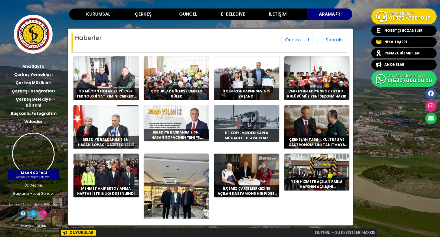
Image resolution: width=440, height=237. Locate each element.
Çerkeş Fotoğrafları (33, 91)
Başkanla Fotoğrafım (33, 113)
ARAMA (330, 14)
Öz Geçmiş (33, 185)
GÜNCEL (188, 14)
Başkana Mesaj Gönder (33, 193)
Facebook (431, 93)
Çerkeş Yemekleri (33, 74)
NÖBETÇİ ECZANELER (399, 30)
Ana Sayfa (33, 66)
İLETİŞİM (278, 14)
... (317, 40)
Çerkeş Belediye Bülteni (33, 102)
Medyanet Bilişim (33, 226)
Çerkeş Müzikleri (33, 83)
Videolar (33, 121)
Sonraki (334, 40)
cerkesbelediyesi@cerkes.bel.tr (431, 118)
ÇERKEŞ (143, 14)
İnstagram (431, 106)
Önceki (293, 40)
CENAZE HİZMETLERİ (398, 53)
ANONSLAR (390, 64)
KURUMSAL (98, 14)
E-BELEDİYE (233, 14)
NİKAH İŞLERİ (391, 42)
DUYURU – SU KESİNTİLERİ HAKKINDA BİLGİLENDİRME (367, 232)
